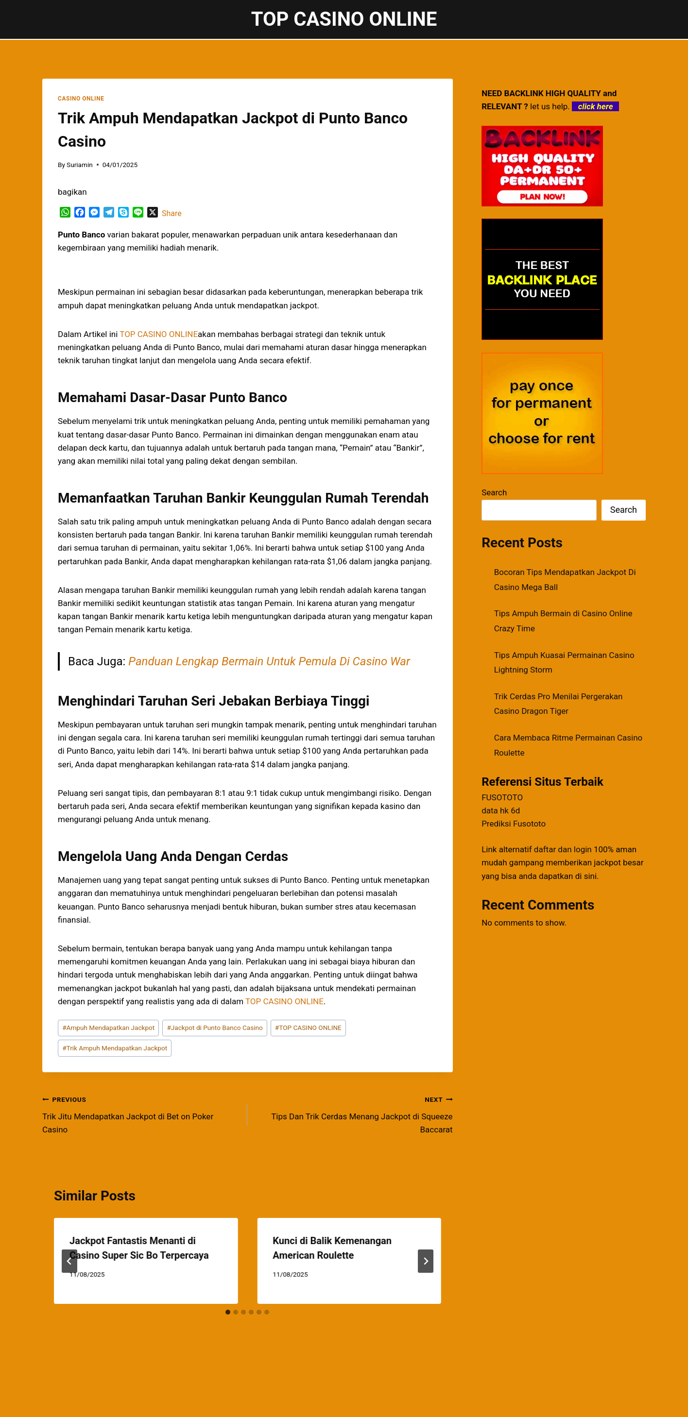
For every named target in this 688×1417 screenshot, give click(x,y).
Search (494, 492)
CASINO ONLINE (81, 98)
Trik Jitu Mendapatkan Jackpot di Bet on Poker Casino (140, 1113)
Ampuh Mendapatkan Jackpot (108, 1027)
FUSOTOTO (502, 797)
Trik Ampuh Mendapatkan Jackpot (114, 1048)
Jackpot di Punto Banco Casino (214, 1027)
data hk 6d (501, 810)
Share (172, 213)
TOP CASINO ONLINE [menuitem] (159, 334)
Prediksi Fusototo (514, 823)
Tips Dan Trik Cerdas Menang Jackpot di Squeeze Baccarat (354, 1113)
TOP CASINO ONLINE (308, 1027)
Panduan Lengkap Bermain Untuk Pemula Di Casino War (269, 661)
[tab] (227, 1312)
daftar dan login (563, 849)
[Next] (425, 1261)
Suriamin (80, 165)
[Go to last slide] (69, 1261)
